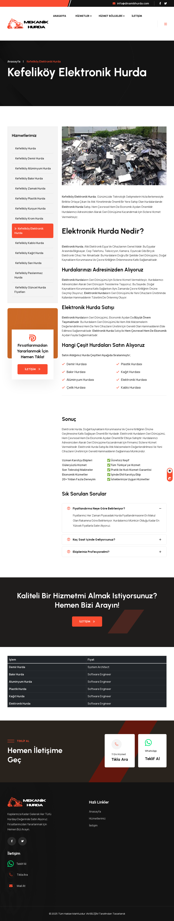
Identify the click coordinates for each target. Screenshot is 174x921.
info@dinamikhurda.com (131, 3)
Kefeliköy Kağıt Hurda (27, 253)
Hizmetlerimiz (97, 818)
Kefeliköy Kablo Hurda (28, 243)
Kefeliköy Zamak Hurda (28, 188)
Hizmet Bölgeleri (110, 15)
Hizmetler (82, 15)
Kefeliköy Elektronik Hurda (28, 231)
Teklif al (21, 864)
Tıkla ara (22, 875)
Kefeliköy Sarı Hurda (26, 263)
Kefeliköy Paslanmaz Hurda (27, 275)
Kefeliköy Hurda (24, 148)
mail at (21, 886)
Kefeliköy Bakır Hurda (27, 178)
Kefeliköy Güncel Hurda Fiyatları (29, 290)
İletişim (137, 15)
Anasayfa (59, 15)
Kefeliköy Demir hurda (28, 158)
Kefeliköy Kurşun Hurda (29, 208)
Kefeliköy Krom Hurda (27, 218)
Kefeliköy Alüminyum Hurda (31, 168)
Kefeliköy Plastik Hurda (28, 198)
